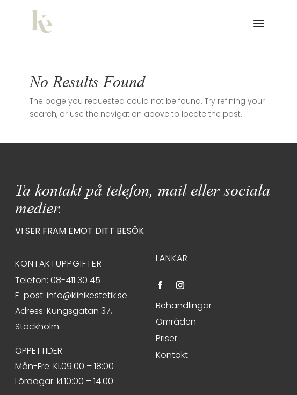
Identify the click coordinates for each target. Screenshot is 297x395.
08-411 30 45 (75, 280)
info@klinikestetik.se (87, 295)
